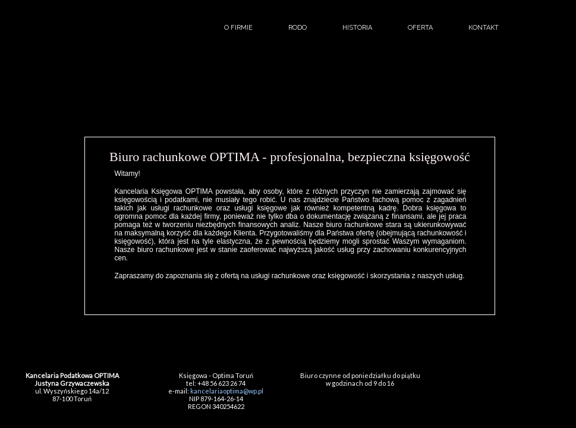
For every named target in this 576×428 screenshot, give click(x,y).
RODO (297, 28)
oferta (420, 28)
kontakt (483, 28)
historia (357, 28)
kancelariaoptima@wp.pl (226, 391)
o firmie (238, 28)
